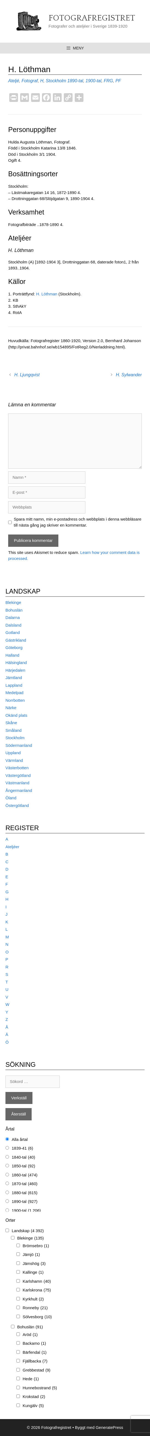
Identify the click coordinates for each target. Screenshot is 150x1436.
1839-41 (22, 1148)
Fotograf (30, 80)
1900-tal (93, 80)
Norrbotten (15, 700)
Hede (31, 1379)
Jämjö (31, 1255)
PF (118, 80)
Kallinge (33, 1272)
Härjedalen (15, 670)
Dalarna (12, 617)
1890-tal (75, 80)
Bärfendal (35, 1352)
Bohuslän (14, 610)
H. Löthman (47, 294)
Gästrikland (15, 640)
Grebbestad (36, 1370)
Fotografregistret (92, 18)
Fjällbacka (35, 1361)
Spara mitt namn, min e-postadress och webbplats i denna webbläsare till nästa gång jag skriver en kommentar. (78, 522)
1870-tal (24, 1184)
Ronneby (35, 1308)
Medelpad (14, 692)
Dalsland (13, 625)
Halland (12, 655)
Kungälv (33, 1406)
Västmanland (17, 782)
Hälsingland (16, 662)
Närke (10, 707)
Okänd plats (16, 715)
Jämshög (34, 1264)
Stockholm (56, 80)
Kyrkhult (33, 1299)
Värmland (14, 760)
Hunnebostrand (40, 1388)
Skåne (11, 722)
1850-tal (23, 1166)
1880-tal (24, 1193)
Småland (13, 730)
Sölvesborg (37, 1317)
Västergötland (18, 775)
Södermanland (18, 745)
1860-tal (24, 1175)
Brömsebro (36, 1246)
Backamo (34, 1343)
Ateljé (13, 80)
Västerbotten (17, 767)
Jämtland (13, 677)
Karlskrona (37, 1290)
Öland (10, 797)
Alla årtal (20, 1139)
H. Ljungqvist (27, 374)
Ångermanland (18, 790)
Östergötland (17, 805)
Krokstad (34, 1397)
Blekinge (13, 602)
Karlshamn (37, 1281)
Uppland (13, 752)
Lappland (13, 685)
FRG (108, 80)
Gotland (12, 632)
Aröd (30, 1335)
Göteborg (14, 647)
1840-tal (23, 1157)
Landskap (28, 1231)
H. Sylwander (129, 374)
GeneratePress (109, 1427)
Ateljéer (12, 846)
